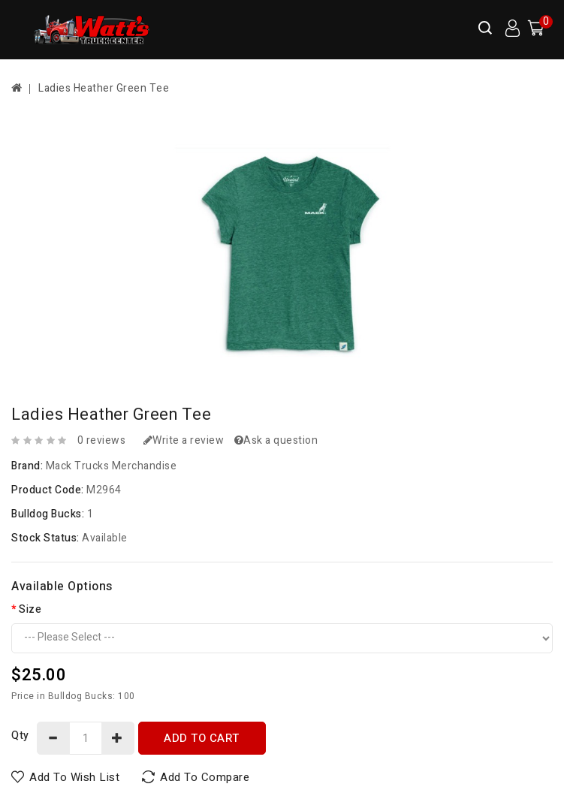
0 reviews (101, 440)
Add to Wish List (74, 777)
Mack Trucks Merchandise (111, 466)
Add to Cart (202, 738)
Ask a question (276, 440)
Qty (20, 735)
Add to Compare (204, 777)
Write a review (184, 440)
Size (30, 609)
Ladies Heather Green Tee (103, 88)
